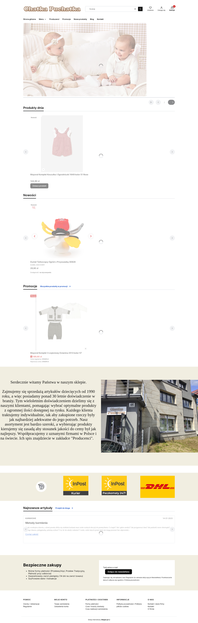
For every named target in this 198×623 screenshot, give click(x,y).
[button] (140, 9)
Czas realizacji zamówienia (96, 609)
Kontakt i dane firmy (156, 604)
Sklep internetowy (98, 620)
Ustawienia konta (61, 606)
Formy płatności (91, 604)
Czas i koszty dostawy (94, 606)
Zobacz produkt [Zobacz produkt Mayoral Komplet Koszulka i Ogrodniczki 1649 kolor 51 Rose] (39, 186)
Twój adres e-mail (110, 567)
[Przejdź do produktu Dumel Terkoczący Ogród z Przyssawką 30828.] (61, 231)
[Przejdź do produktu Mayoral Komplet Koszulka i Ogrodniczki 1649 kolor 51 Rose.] (61, 143)
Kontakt (151, 606)
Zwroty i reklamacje (31, 604)
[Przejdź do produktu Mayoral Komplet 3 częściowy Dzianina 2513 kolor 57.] (61, 322)
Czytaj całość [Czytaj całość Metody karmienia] (31, 534)
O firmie (151, 609)
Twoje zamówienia (61, 604)
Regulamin (27, 606)
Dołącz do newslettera (118, 571)
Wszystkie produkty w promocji (55, 286)
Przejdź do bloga (64, 508)
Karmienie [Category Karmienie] (30, 518)
